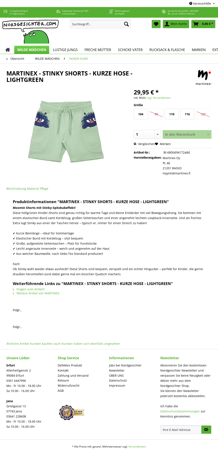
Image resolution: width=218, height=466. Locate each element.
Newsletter (117, 370)
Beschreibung (16, 189)
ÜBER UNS (116, 375)
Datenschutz (118, 380)
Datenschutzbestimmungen (180, 411)
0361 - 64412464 (191, 11)
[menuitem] (100, 26)
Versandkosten (137, 446)
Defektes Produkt (70, 365)
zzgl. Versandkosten (159, 98)
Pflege (44, 189)
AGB (61, 391)
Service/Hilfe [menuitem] (200, 3)
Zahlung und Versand (73, 375)
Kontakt (63, 370)
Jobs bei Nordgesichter (125, 365)
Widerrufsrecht (68, 385)
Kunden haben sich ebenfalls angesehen (91, 344)
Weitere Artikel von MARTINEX (36, 293)
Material (33, 189)
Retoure (63, 380)
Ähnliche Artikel (17, 344)
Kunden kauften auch (45, 344)
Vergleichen (144, 144)
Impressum (117, 385)
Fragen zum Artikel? (29, 289)
